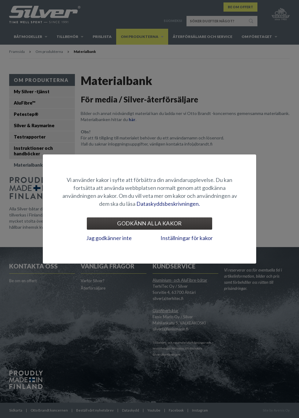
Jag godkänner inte (109, 238)
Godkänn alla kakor (149, 223)
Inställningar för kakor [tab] (187, 238)
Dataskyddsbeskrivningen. (168, 203)
